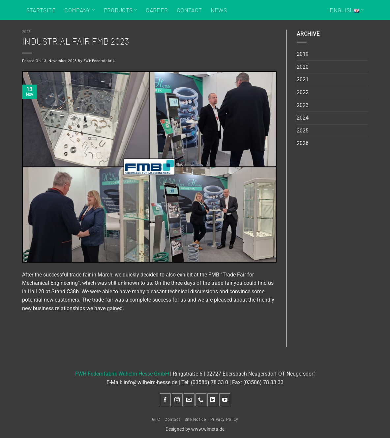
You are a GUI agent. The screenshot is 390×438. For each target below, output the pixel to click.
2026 (303, 143)
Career (157, 10)
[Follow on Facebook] (165, 399)
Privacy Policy (224, 419)
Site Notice (195, 419)
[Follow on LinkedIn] (212, 399)
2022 (303, 92)
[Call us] (200, 399)
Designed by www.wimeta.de (195, 429)
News (219, 10)
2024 (303, 118)
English (347, 10)
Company (79, 10)
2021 (303, 79)
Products (120, 10)
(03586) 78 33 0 (209, 382)
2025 (303, 131)
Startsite (41, 10)
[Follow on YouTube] (224, 399)
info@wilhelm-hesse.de (150, 382)
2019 (303, 54)
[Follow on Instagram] (177, 399)
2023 (26, 31)
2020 (303, 67)
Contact (189, 10)
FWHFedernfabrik (99, 61)
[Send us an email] (189, 399)
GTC (156, 419)
